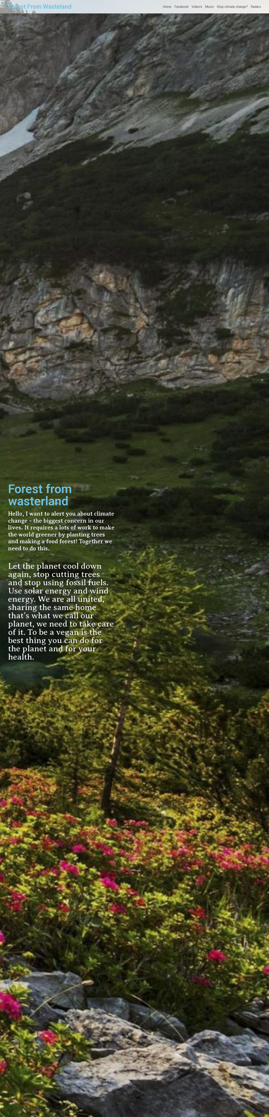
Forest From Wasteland (39, 6)
